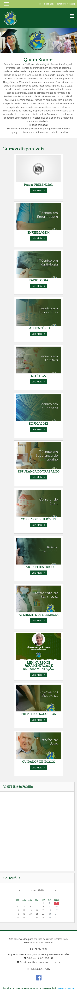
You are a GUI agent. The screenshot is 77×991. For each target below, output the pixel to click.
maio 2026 (37, 890)
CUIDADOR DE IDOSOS (38, 762)
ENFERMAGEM (38, 232)
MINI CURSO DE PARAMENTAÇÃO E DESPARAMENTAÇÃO (38, 666)
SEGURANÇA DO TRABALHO (38, 471)
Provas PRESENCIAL (38, 185)
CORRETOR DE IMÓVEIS (38, 519)
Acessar (70, 3)
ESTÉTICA (38, 376)
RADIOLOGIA (38, 280)
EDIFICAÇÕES (38, 424)
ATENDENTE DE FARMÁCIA (39, 615)
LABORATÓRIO (38, 328)
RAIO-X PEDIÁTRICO (39, 567)
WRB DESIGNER (66, 988)
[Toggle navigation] (72, 16)
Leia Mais (38, 190)
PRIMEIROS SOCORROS (38, 714)
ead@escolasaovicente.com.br (44, 962)
